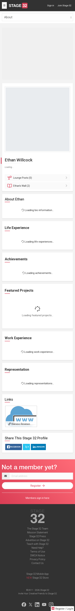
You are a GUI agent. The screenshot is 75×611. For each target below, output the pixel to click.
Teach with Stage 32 (37, 544)
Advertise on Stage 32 (37, 540)
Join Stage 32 (64, 5)
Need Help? (38, 547)
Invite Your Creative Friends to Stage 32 (37, 593)
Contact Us (37, 563)
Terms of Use (37, 551)
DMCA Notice (37, 555)
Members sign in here (37, 498)
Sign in (50, 5)
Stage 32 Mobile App (37, 574)
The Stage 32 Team (37, 528)
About (8, 17)
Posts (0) (38, 178)
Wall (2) (38, 186)
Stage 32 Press (37, 536)
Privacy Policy (37, 559)
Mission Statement (37, 532)
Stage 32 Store (40, 577)
